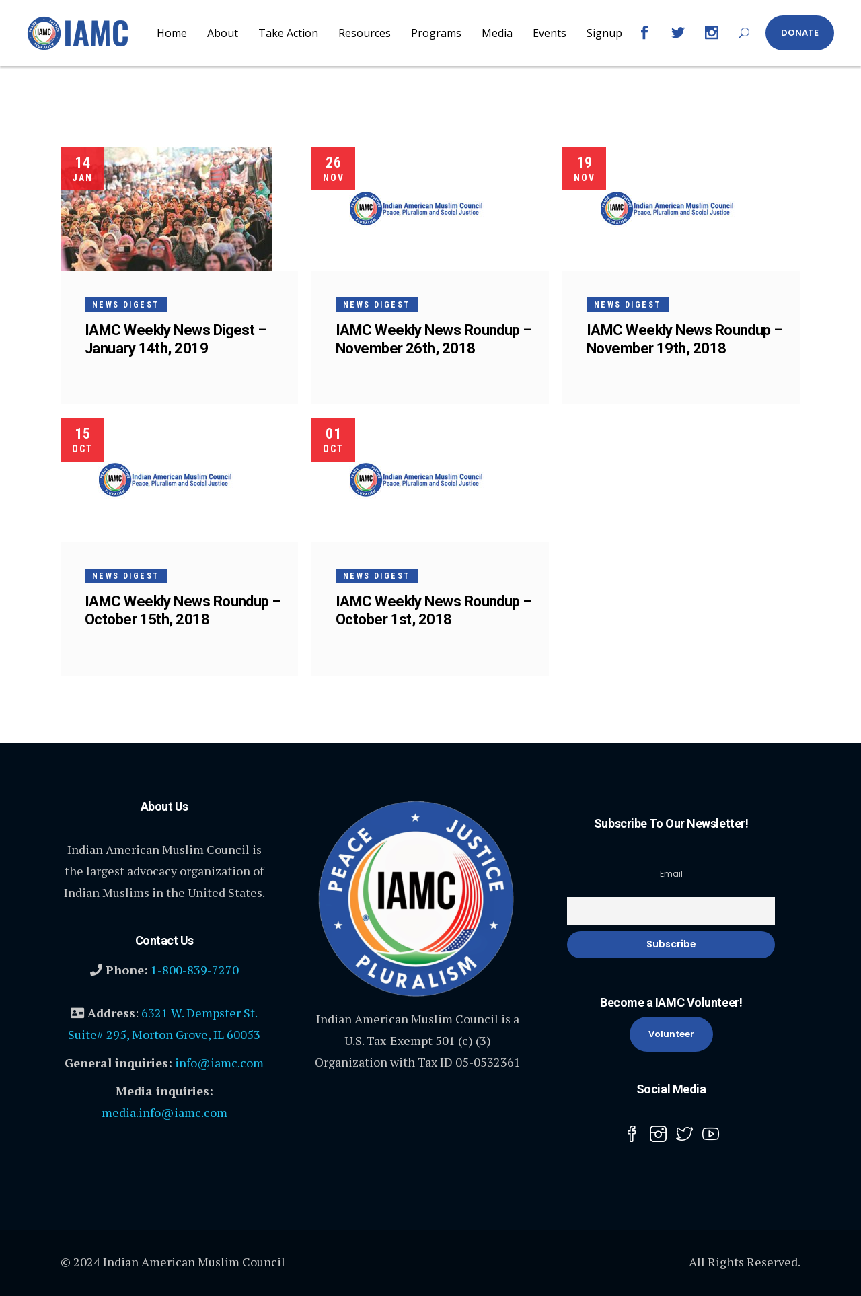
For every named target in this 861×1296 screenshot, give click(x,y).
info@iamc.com (219, 1062)
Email (671, 873)
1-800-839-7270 (195, 970)
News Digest (125, 305)
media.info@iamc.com (164, 1112)
